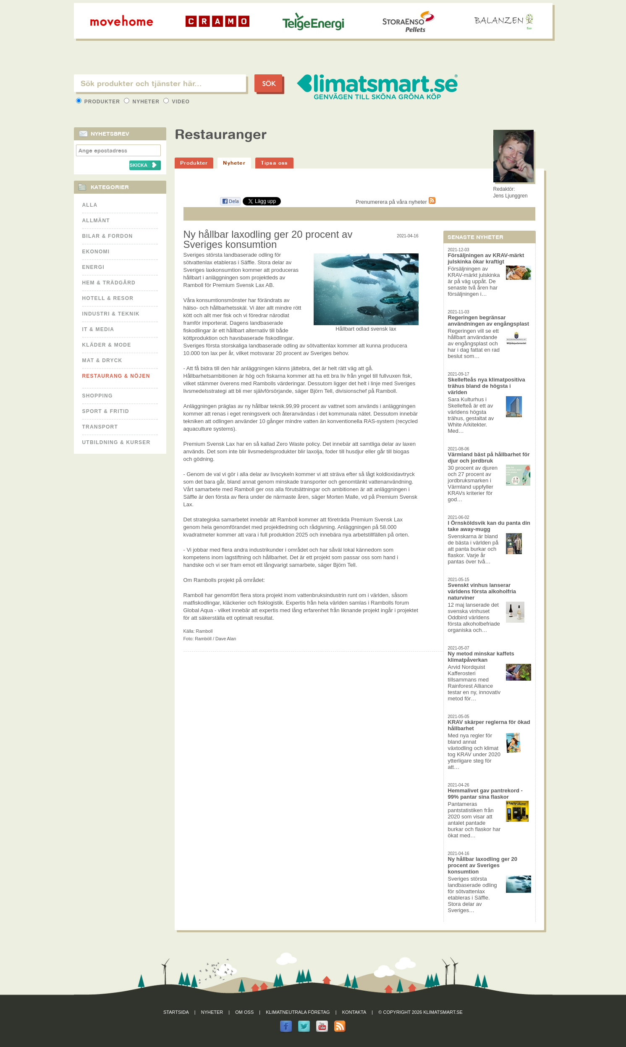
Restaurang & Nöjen (116, 376)
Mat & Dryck (102, 360)
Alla (90, 205)
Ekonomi (96, 252)
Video (176, 102)
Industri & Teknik (111, 314)
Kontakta (354, 1012)
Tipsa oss (274, 163)
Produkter (99, 102)
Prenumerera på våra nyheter (395, 202)
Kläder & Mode (106, 345)
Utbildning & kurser (116, 442)
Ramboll (204, 631)
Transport (100, 427)
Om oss (244, 1012)
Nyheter (142, 102)
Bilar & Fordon (107, 236)
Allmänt (96, 221)
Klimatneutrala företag (298, 1012)
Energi (93, 267)
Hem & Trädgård (109, 283)
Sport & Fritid (105, 411)
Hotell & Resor (108, 298)
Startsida (176, 1012)
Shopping (97, 396)
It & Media (98, 329)
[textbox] (160, 83)
